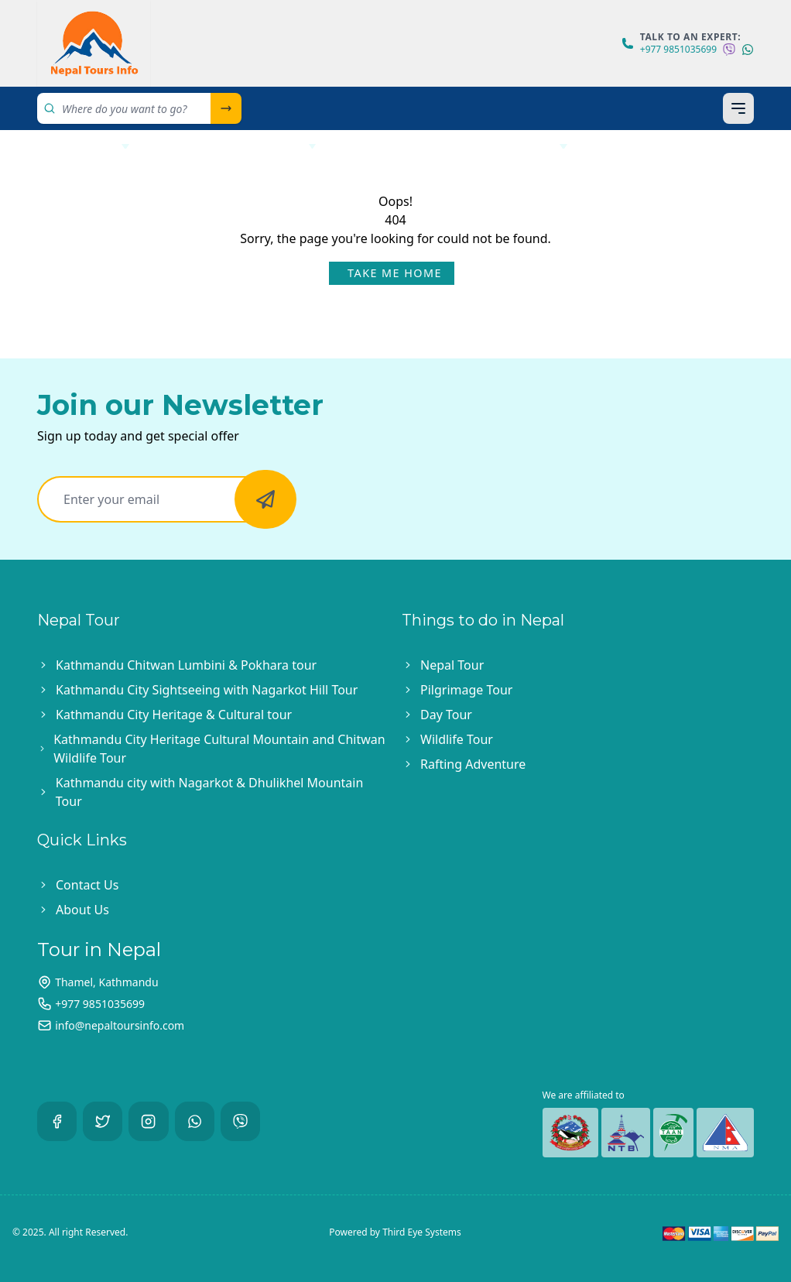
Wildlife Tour (456, 739)
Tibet (435, 146)
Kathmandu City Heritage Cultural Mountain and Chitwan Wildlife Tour (219, 748)
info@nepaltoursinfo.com (119, 1025)
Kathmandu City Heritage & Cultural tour (174, 714)
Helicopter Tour (237, 146)
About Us (634, 146)
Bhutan (526, 146)
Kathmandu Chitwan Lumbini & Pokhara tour (186, 665)
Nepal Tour (71, 146)
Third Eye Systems (421, 1232)
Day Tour (446, 714)
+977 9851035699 (678, 49)
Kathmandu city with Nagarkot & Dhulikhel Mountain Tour (209, 792)
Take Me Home (395, 273)
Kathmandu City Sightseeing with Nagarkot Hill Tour (207, 689)
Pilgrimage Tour (466, 689)
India (364, 146)
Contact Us (62, 178)
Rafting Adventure (473, 764)
